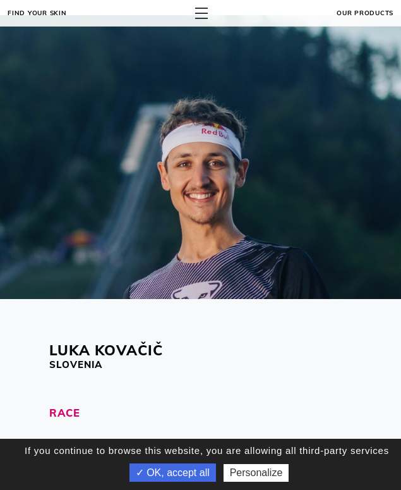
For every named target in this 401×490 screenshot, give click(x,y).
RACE (64, 412)
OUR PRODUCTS (365, 12)
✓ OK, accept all (173, 472)
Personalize (256, 472)
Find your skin (37, 12)
